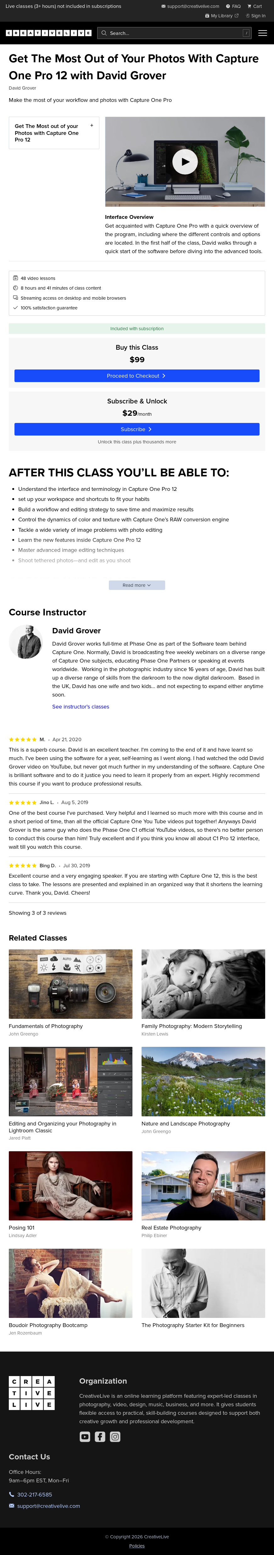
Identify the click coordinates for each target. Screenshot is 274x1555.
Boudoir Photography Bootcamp (48, 1325)
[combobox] (174, 33)
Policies (137, 1545)
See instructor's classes (80, 706)
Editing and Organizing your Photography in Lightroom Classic (62, 1126)
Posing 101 (21, 1227)
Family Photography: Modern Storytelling (192, 1026)
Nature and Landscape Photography (186, 1123)
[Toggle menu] (262, 33)
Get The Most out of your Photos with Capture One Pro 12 (47, 132)
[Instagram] (115, 1436)
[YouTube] (85, 1436)
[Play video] (185, 162)
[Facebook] (100, 1436)
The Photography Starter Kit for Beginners (193, 1325)
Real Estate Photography (171, 1227)
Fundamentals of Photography (46, 1026)
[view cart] (256, 6)
